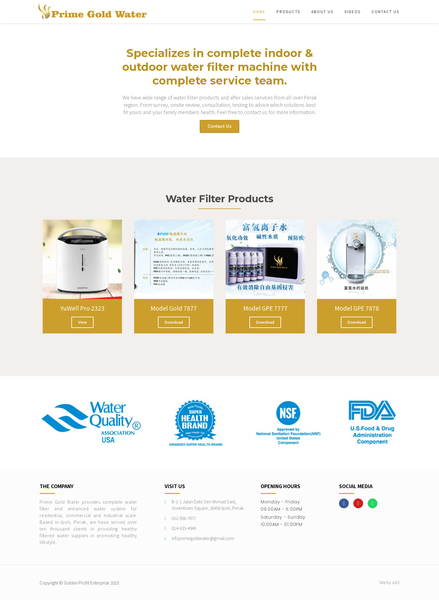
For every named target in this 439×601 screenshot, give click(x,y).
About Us (322, 11)
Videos (352, 11)
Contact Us (385, 11)
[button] (219, 126)
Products (288, 11)
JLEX (395, 583)
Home (259, 11)
